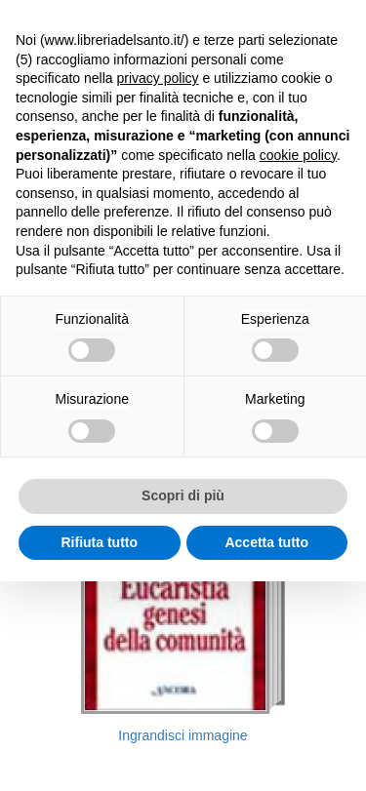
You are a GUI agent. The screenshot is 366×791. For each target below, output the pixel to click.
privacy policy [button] (158, 78)
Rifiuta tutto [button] (99, 542)
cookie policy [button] (298, 155)
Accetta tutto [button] (266, 542)
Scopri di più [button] (183, 495)
